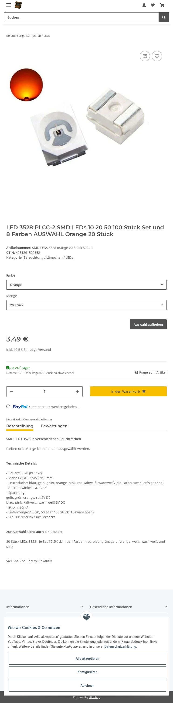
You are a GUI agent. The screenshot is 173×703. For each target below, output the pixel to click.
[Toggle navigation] (8, 3)
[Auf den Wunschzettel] (157, 56)
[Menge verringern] (12, 392)
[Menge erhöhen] (77, 392)
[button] (144, 5)
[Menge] (44, 392)
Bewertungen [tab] (54, 426)
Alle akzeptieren (87, 658)
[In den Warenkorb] (128, 391)
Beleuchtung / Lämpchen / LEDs (48, 257)
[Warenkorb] (161, 5)
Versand (44, 349)
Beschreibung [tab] (19, 426)
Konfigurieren (87, 672)
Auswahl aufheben (148, 324)
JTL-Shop (94, 697)
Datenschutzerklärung (120, 646)
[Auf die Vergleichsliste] (145, 56)
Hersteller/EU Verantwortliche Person (29, 419)
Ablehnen (87, 685)
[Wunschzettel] (152, 5)
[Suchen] (81, 17)
